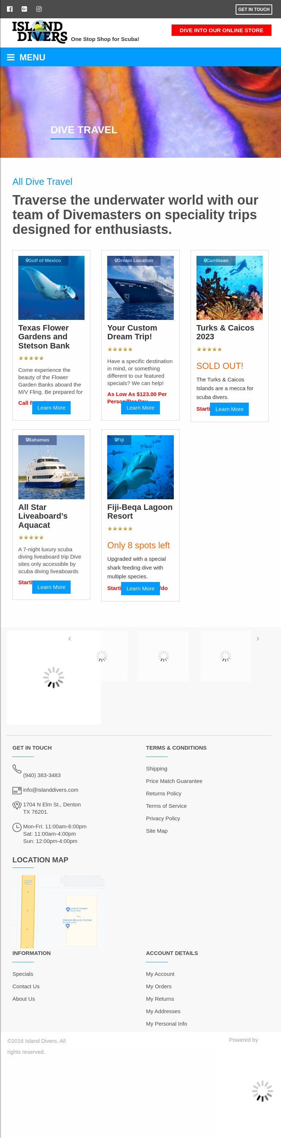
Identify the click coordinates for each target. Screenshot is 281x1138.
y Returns (162, 999)
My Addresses (163, 1011)
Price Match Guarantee (174, 781)
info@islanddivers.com (50, 790)
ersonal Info (172, 1024)
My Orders (159, 986)
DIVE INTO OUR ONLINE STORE (221, 30)
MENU (26, 57)
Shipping (156, 768)
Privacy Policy (163, 818)
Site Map (157, 831)
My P (152, 1024)
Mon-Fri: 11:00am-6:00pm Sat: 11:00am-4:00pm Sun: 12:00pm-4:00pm (54, 833)
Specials (22, 974)
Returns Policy (163, 793)
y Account (163, 974)
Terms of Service (166, 806)
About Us (23, 999)
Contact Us (26, 986)
